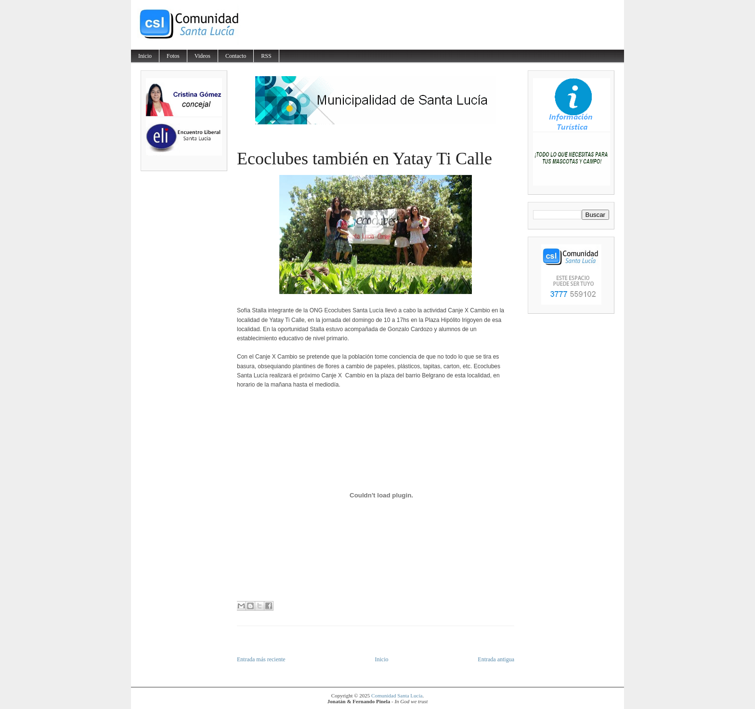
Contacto (235, 56)
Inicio (145, 56)
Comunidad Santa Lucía (396, 695)
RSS (266, 56)
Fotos (173, 56)
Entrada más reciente (261, 659)
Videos (202, 56)
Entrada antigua (496, 659)
